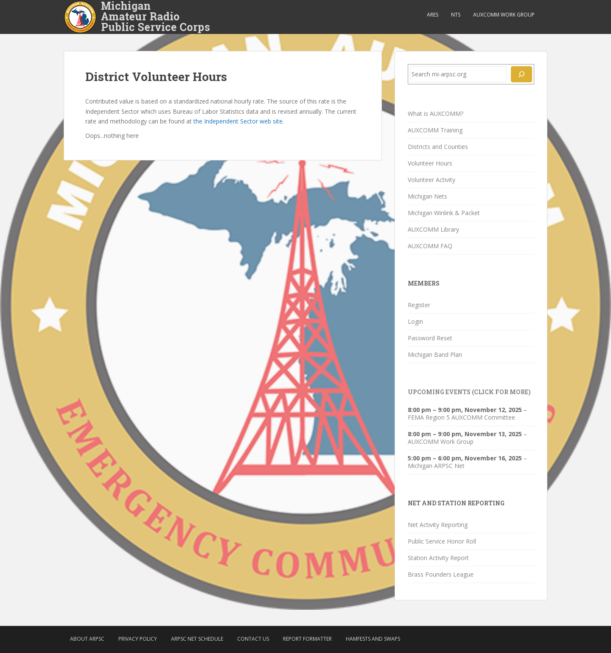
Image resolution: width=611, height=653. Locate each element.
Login (415, 321)
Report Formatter (307, 638)
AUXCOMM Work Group (504, 14)
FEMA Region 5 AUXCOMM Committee (461, 417)
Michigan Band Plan (435, 354)
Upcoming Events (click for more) (469, 392)
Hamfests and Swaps (373, 638)
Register (419, 305)
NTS (455, 14)
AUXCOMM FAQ (430, 246)
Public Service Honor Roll (442, 541)
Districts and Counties (438, 147)
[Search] (521, 74)
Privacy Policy (137, 638)
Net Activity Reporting (438, 525)
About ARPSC (87, 638)
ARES (432, 14)
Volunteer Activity (431, 180)
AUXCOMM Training (435, 130)
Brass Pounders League (441, 574)
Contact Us (253, 638)
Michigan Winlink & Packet (444, 213)
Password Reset (430, 338)
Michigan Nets (427, 196)
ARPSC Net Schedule (197, 638)
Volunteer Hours (430, 163)
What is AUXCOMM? (435, 113)
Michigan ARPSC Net (436, 466)
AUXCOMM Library (433, 229)
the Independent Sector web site (238, 121)
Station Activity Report (438, 558)
